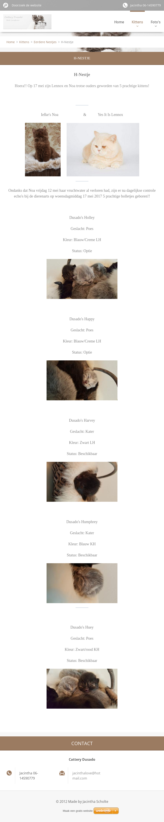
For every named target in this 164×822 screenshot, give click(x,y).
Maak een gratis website (78, 810)
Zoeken (5, 5)
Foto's (155, 23)
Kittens (137, 23)
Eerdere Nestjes (45, 42)
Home (119, 22)
